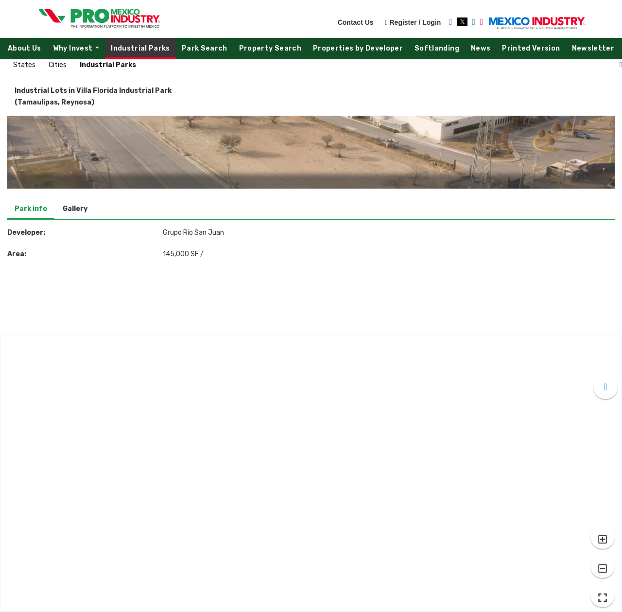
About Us (24, 48)
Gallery (75, 209)
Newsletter (593, 48)
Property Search (270, 48)
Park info (31, 209)
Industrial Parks (140, 48)
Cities (58, 65)
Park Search (204, 48)
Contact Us (356, 22)
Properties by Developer (358, 48)
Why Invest (78, 50)
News (480, 48)
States (25, 65)
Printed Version (531, 48)
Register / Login (413, 22)
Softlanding (437, 48)
